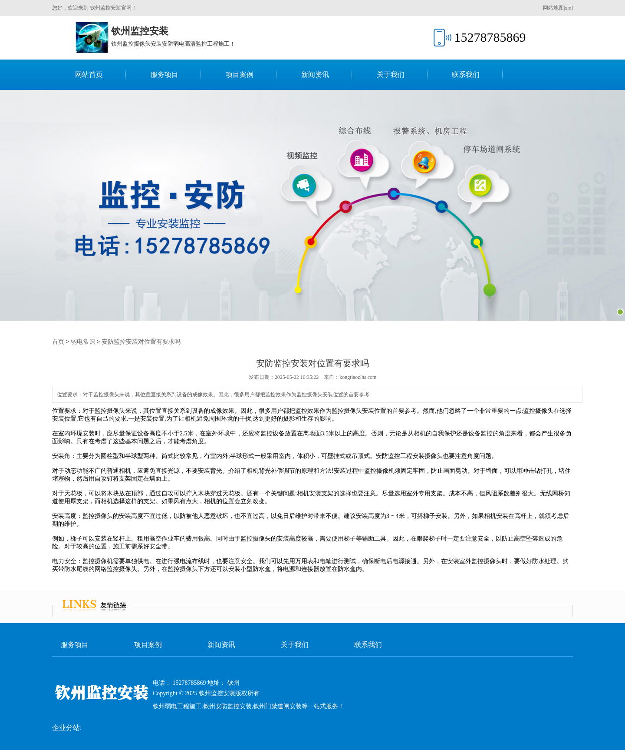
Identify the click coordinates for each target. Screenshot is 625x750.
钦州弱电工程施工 (177, 706)
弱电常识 (83, 341)
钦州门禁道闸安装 (277, 706)
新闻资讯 (315, 74)
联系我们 (466, 74)
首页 (58, 341)
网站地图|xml (558, 8)
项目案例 (239, 74)
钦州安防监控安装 (227, 706)
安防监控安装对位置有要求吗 (141, 341)
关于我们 (391, 74)
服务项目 (164, 74)
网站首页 (89, 74)
